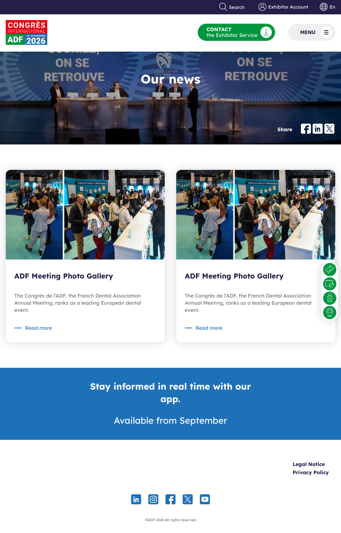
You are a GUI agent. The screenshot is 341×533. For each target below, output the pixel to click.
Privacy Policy (311, 472)
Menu (316, 32)
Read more (38, 328)
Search (232, 7)
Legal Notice (309, 464)
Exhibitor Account (283, 7)
